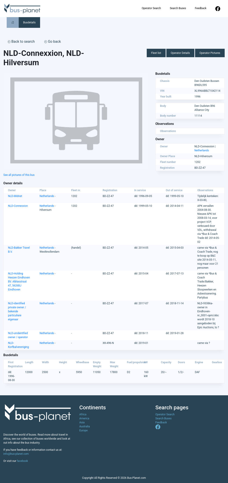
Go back (52, 41)
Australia (84, 426)
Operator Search (151, 8)
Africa (82, 414)
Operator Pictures (210, 53)
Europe (83, 430)
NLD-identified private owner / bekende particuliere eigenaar (17, 311)
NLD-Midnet (15, 196)
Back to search (21, 41)
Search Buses (178, 8)
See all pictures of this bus (19, 175)
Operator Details (180, 53)
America (84, 418)
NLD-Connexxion (18, 205)
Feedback (200, 8)
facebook (22, 461)
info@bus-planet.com (16, 453)
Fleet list (156, 53)
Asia (81, 422)
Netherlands (201, 150)
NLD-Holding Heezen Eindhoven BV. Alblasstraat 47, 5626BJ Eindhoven (19, 281)
